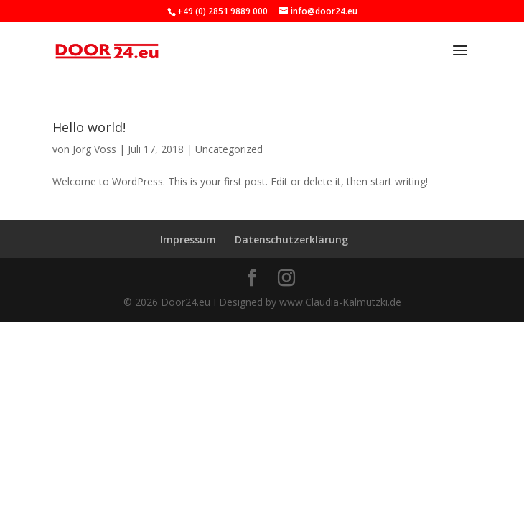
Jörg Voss (94, 149)
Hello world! (89, 127)
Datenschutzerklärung (291, 239)
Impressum (188, 239)
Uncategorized (229, 149)
